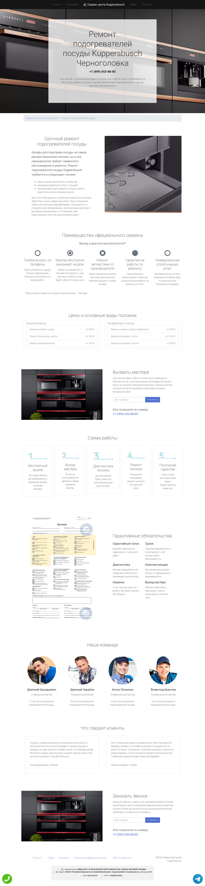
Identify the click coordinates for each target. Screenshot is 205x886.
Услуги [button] (56, 4)
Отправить (152, 399)
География (72, 4)
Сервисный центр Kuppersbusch (42, 118)
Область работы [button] (121, 857)
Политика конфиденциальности (90, 857)
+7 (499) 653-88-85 (102, 71)
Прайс (133, 4)
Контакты (148, 4)
